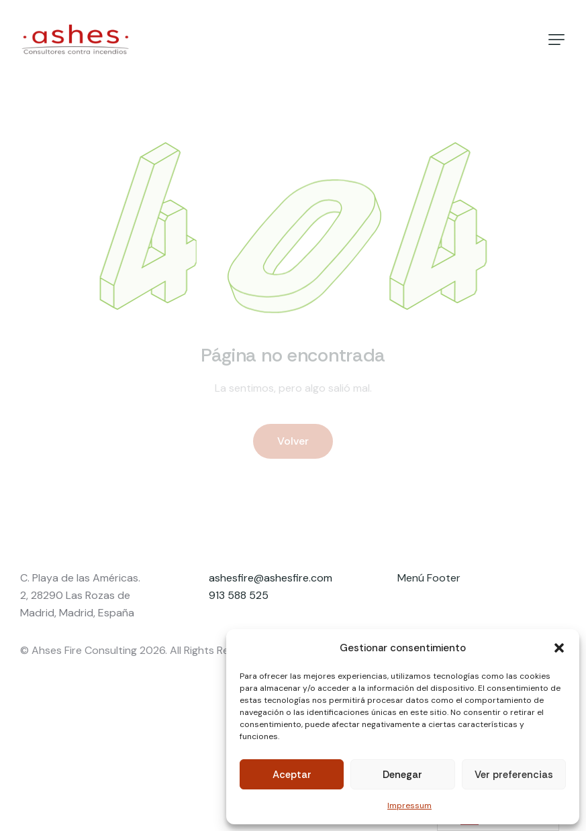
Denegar (402, 774)
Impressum (409, 805)
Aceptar (292, 774)
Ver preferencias (514, 774)
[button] (559, 648)
